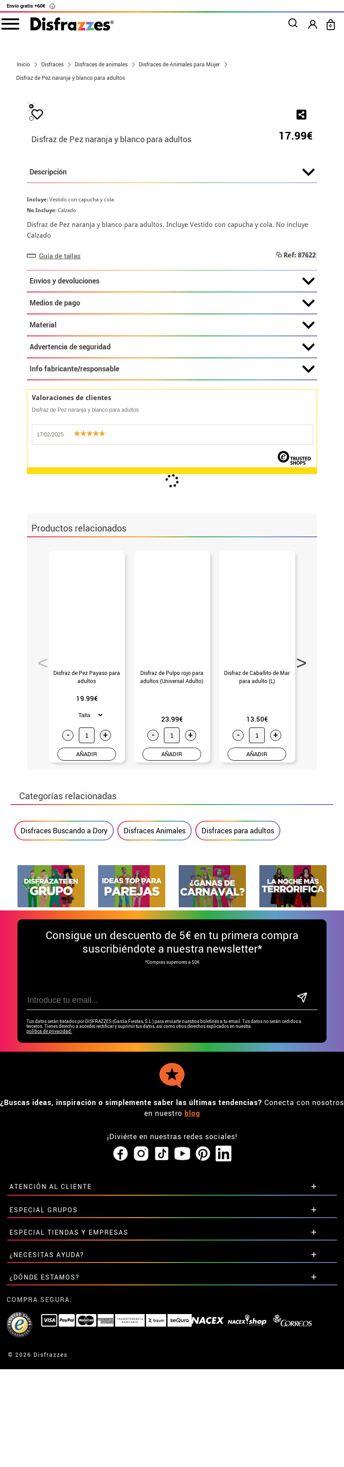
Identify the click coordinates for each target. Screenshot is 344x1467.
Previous (39, 871)
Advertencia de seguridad (172, 558)
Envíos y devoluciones (172, 492)
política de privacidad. (49, 1222)
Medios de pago (172, 514)
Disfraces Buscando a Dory (64, 1042)
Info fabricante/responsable (172, 580)
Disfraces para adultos (238, 1042)
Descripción (172, 383)
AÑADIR (86, 965)
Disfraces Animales (154, 1042)
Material (172, 536)
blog (192, 1305)
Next (298, 871)
